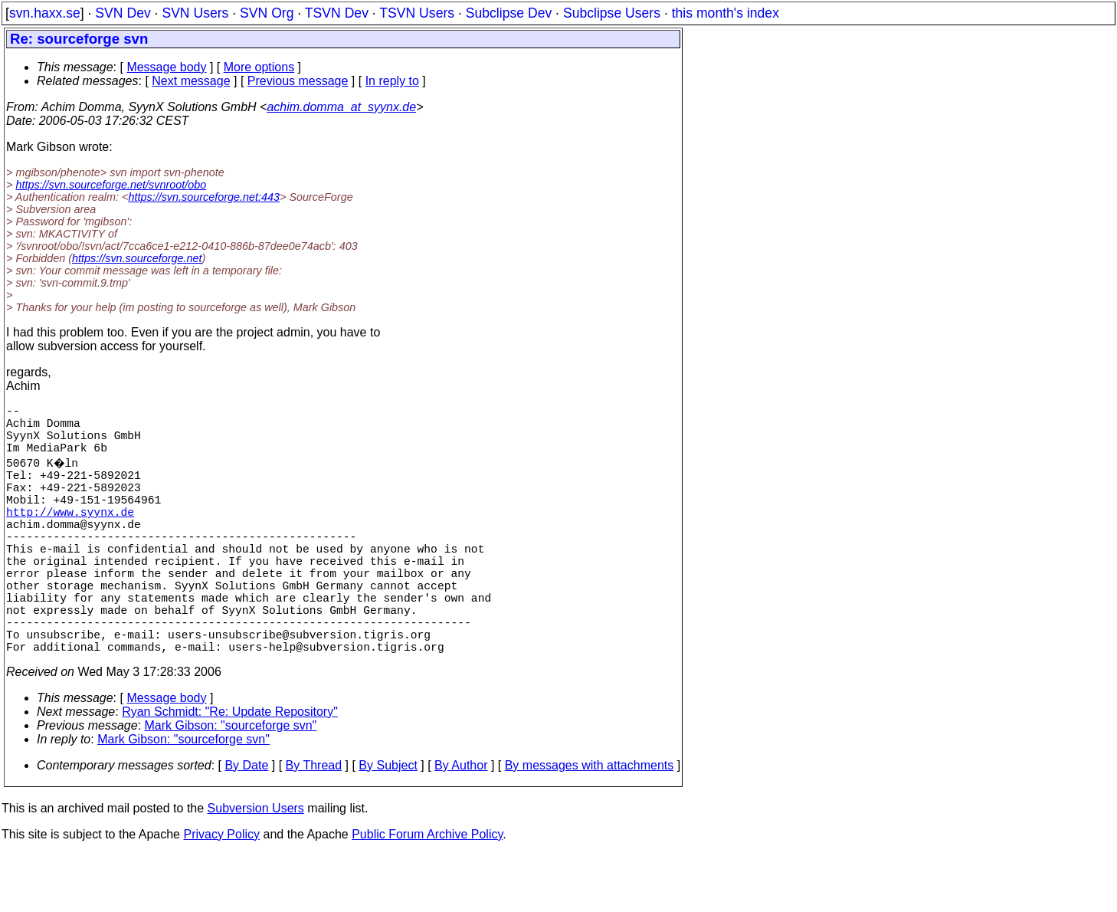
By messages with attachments (589, 823)
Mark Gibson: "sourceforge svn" (231, 783)
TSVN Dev (337, 13)
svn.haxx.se (44, 13)
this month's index (725, 13)
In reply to (392, 80)
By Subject (388, 823)
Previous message (298, 80)
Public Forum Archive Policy (427, 892)
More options (259, 67)
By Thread (314, 823)
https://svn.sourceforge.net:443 (204, 197)
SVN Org (266, 13)
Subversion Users (256, 866)
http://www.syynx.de (70, 535)
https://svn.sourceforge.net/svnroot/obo (110, 185)
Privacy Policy (221, 892)
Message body (166, 67)
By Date (246, 823)
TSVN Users (416, 13)
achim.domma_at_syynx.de (341, 106)
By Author (460, 823)
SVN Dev (122, 13)
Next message (191, 80)
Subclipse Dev (509, 13)
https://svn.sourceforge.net (137, 258)
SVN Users (195, 13)
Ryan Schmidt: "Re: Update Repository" (230, 769)
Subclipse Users (611, 13)
